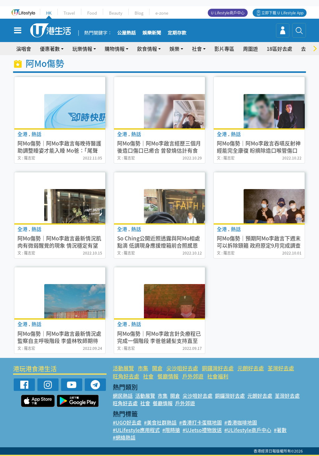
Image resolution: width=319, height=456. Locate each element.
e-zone (161, 13)
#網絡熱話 (124, 437)
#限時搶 (171, 430)
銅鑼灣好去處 (218, 368)
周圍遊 (250, 48)
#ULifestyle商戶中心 (247, 430)
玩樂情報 (82, 48)
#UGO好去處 (127, 422)
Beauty (115, 13)
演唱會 (23, 48)
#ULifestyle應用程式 (136, 430)
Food (92, 13)
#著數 (280, 430)
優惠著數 (50, 48)
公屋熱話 (126, 33)
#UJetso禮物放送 (202, 430)
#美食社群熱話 (160, 422)
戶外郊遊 (192, 376)
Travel (69, 13)
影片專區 (224, 48)
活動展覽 (123, 368)
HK (48, 13)
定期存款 (177, 33)
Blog (139, 13)
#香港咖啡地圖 (240, 422)
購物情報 (115, 48)
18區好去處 (279, 48)
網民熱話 (123, 395)
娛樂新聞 (151, 33)
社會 (197, 48)
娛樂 (174, 48)
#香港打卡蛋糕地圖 (200, 422)
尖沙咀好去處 (182, 368)
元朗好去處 (250, 368)
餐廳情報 (168, 376)
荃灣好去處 (281, 368)
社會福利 (217, 376)
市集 (143, 368)
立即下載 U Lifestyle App (282, 13)
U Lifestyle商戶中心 (228, 13)
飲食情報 (147, 48)
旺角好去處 (126, 376)
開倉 (157, 368)
